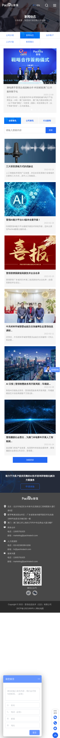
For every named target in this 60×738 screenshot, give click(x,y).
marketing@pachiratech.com (25, 535)
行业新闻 (47, 121)
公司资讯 (30, 121)
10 (46, 110)
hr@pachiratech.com (22, 549)
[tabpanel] (30, 81)
